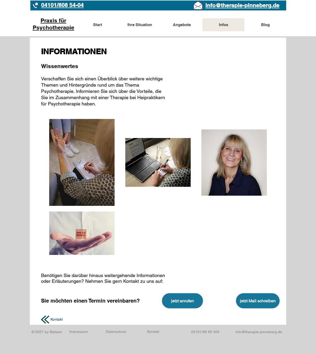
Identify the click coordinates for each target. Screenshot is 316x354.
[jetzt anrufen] (182, 300)
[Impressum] (79, 332)
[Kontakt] (57, 319)
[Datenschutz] (115, 332)
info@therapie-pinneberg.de (258, 332)
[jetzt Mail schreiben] (258, 300)
